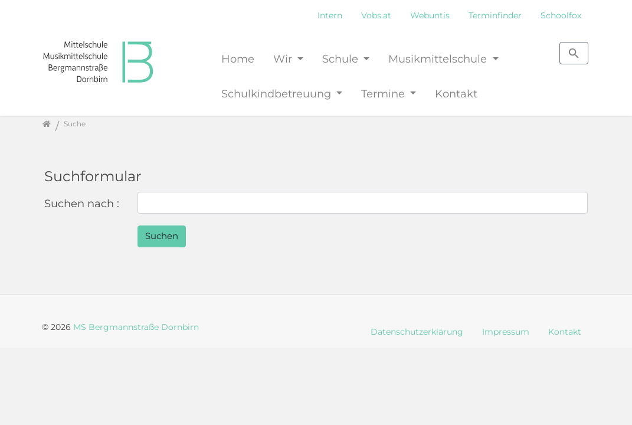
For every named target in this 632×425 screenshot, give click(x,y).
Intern (329, 15)
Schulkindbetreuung (277, 93)
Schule (341, 59)
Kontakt (456, 93)
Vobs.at (376, 15)
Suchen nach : (81, 203)
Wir (284, 59)
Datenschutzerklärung (417, 331)
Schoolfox (561, 15)
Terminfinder (495, 15)
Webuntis (430, 15)
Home (237, 59)
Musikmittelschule (439, 59)
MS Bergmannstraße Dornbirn (136, 327)
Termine (384, 93)
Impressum (505, 331)
